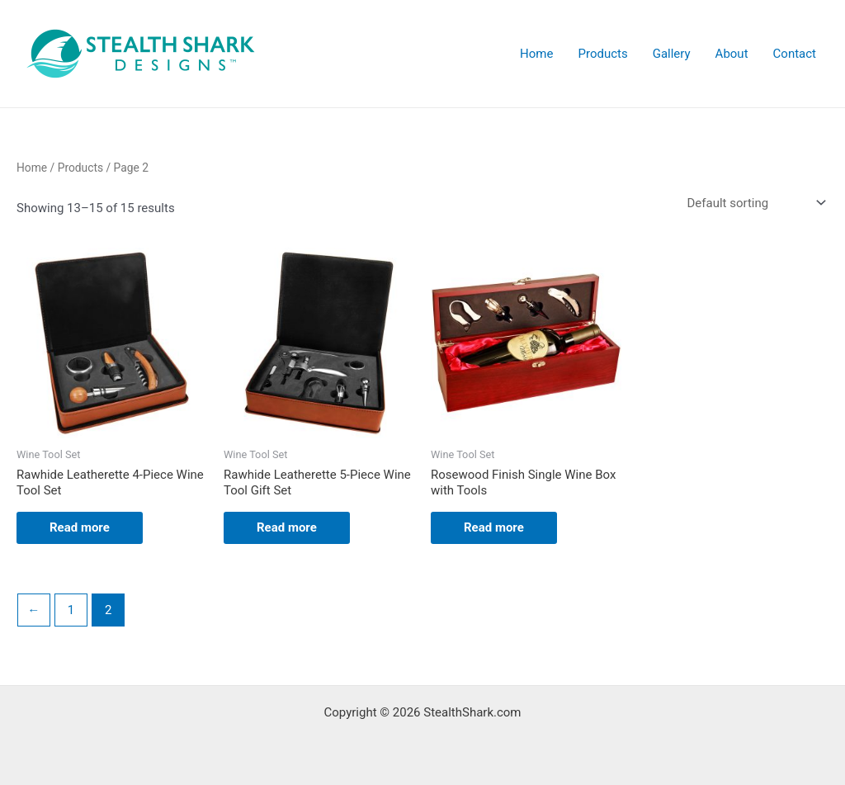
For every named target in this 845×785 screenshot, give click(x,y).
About (731, 53)
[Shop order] (754, 203)
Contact (794, 53)
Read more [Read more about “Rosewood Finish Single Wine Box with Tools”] (494, 527)
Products (602, 53)
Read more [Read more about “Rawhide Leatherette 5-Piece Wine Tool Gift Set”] (287, 527)
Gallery (672, 53)
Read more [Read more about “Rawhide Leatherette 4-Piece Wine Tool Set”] (80, 527)
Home (536, 53)
